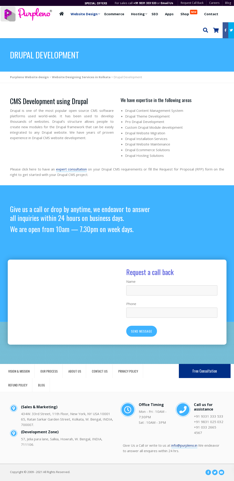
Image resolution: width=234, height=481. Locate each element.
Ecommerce (114, 14)
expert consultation (71, 169)
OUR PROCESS (49, 371)
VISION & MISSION (19, 371)
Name (131, 281)
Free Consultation (205, 371)
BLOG (41, 385)
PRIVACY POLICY (128, 371)
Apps (169, 14)
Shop (188, 13)
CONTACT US (100, 371)
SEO (155, 14)
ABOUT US (74, 371)
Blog (228, 3)
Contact (211, 14)
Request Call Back (192, 3)
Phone (131, 303)
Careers (214, 3)
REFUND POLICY (17, 385)
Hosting (138, 14)
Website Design (84, 14)
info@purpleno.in (184, 445)
